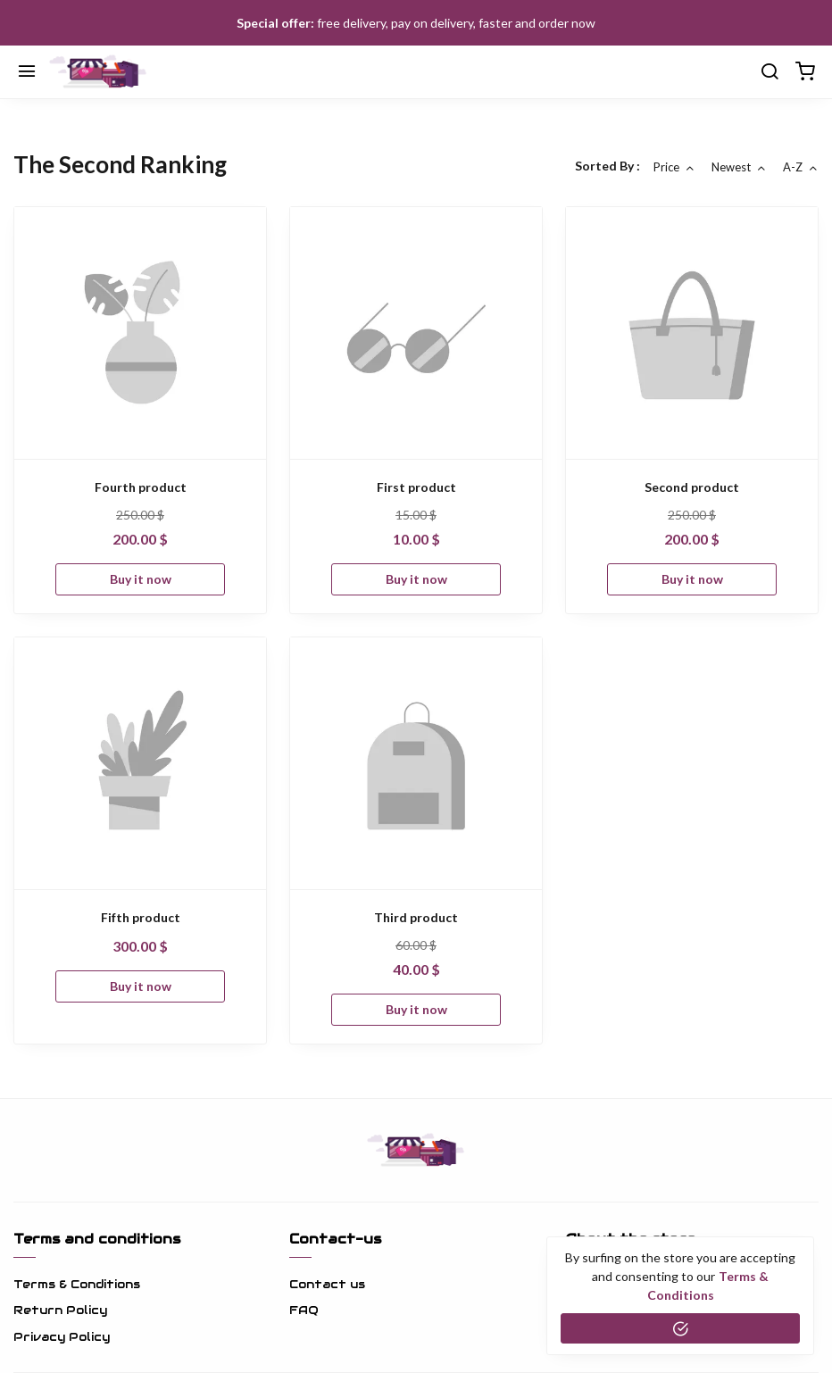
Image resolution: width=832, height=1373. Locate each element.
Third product (416, 917)
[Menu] (26, 72)
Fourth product (141, 487)
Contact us (327, 1284)
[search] (769, 72)
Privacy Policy (61, 1336)
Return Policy (60, 1310)
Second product (692, 487)
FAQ (304, 1310)
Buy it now (140, 579)
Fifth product (140, 917)
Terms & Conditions (76, 1284)
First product (416, 487)
